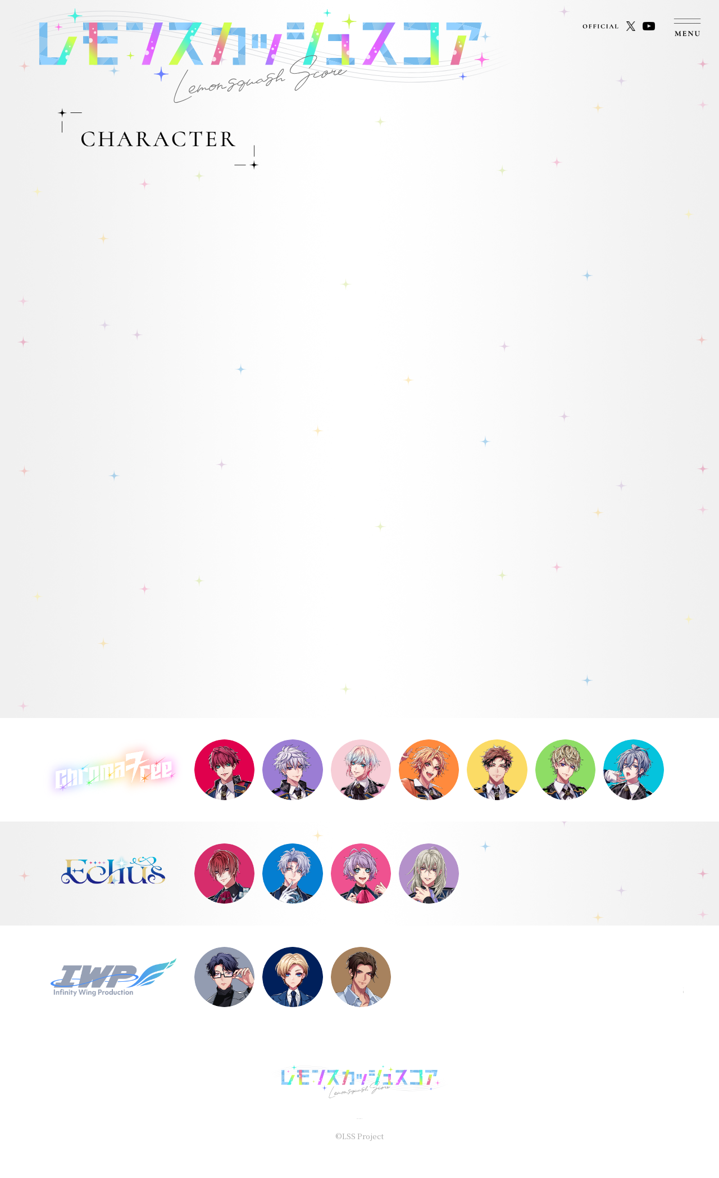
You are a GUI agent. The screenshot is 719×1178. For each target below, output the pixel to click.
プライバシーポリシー (359, 1116)
